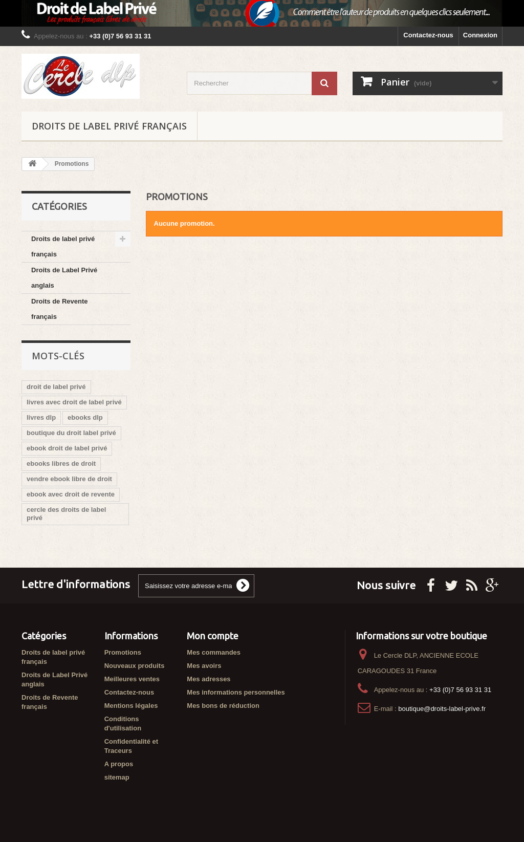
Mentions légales (131, 705)
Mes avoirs (204, 666)
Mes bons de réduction (223, 705)
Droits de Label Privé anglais (64, 277)
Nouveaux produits (134, 666)
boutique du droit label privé (71, 433)
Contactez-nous (428, 35)
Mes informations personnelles (236, 692)
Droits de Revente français (59, 308)
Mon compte (212, 636)
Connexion (480, 35)
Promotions (122, 652)
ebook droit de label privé (67, 448)
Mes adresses (208, 679)
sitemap (116, 777)
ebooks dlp (85, 417)
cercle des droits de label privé (66, 514)
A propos (119, 764)
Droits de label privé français (109, 126)
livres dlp (41, 417)
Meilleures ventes (132, 679)
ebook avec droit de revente (71, 494)
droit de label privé (56, 387)
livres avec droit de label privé (74, 402)
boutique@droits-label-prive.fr (442, 709)
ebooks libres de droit (61, 463)
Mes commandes (214, 652)
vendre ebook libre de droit (69, 479)
